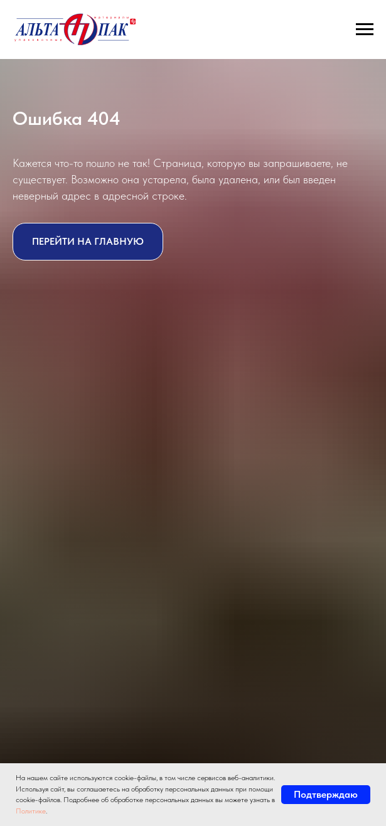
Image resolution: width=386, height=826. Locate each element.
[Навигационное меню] (364, 29)
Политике (31, 811)
